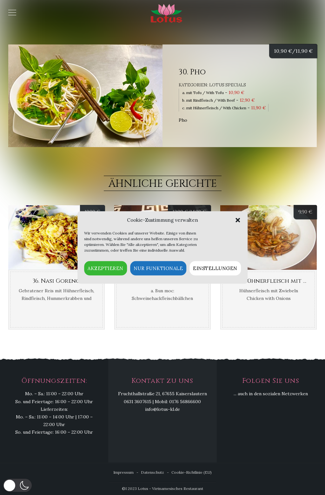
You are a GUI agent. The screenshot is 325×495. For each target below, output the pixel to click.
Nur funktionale (158, 268)
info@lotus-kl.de (162, 409)
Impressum (123, 472)
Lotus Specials (227, 85)
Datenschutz (152, 472)
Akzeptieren (105, 268)
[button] (238, 220)
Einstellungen (215, 268)
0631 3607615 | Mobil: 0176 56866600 (162, 401)
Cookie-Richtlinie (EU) (191, 472)
